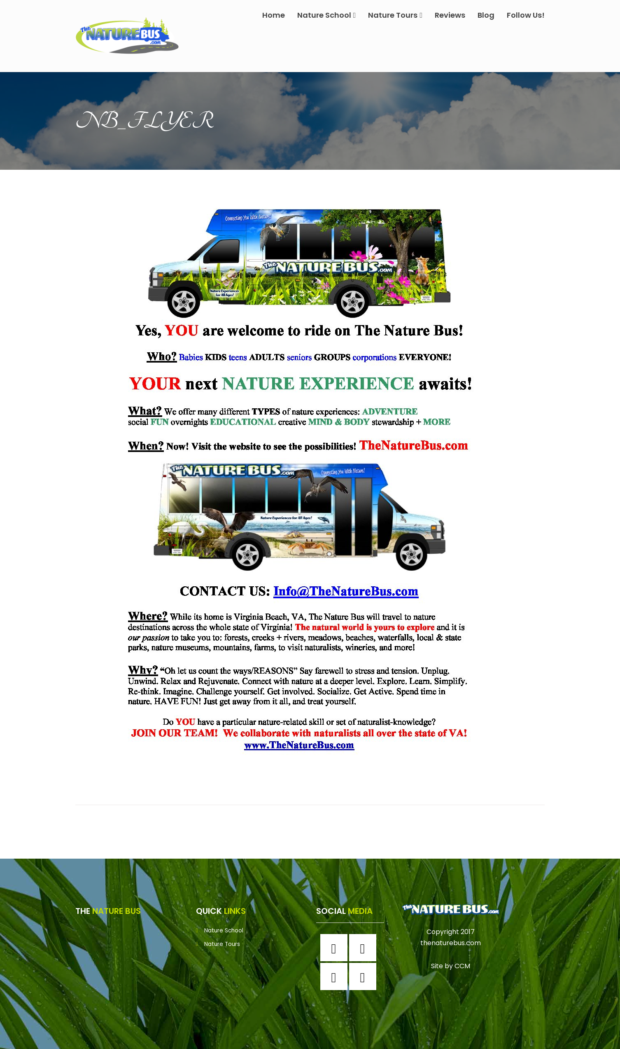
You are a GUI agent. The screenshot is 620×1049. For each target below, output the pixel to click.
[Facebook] (336, 947)
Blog (486, 15)
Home (273, 15)
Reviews (450, 15)
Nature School (326, 15)
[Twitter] (336, 976)
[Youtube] (364, 976)
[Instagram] (364, 947)
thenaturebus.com (450, 943)
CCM (462, 966)
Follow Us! (526, 15)
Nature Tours (395, 15)
